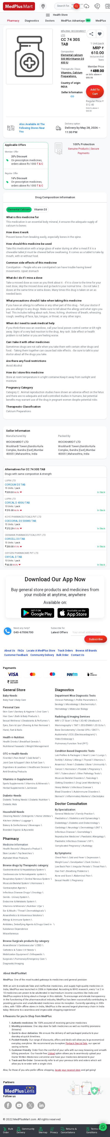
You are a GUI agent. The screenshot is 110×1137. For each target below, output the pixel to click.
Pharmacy (13, 20)
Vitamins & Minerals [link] (37, 783)
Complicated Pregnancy (67, 845)
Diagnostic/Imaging (13, 963)
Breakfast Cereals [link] (29, 741)
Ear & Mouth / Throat (14, 910)
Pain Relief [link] (19, 758)
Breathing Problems (76, 871)
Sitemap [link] (43, 1132)
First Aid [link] (7, 758)
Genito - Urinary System (15, 897)
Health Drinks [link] (10, 741)
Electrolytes (98, 796)
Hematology (61, 709)
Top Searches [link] (25, 853)
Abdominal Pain (82, 875)
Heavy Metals (62, 787)
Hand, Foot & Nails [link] (12, 730)
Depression (93, 857)
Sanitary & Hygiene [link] (25, 711)
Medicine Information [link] (15, 844)
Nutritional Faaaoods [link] (13, 746)
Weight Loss (61, 862)
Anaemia (60, 764)
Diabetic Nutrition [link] (39, 799)
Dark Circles (91, 862)
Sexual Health (62, 880)
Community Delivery (42, 655)
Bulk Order (62, 655)
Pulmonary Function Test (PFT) (71, 743)
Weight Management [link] (37, 746)
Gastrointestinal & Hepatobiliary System (23, 869)
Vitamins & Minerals (14, 906)
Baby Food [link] (8, 700)
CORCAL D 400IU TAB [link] (17, 502)
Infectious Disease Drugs (16, 892)
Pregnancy (94, 769)
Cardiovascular (26, 945)
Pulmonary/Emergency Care (30, 959)
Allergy (78, 760)
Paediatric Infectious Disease (70, 841)
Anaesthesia (9, 945)
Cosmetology (83, 832)
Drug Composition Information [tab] (55, 197)
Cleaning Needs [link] (11, 816)
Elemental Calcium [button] (19, 209)
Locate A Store (41, 650)
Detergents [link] (28, 816)
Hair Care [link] (8, 716)
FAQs (21, 650)
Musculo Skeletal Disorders (69, 778)
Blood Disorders (63, 791)
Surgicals (8, 959)
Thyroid (87, 760)
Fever (70, 764)
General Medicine (64, 813)
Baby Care (20, 700)
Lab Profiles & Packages (67, 755)
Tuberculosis (68, 773)
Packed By (64, 436)
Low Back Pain (62, 866)
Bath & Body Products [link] (26, 716)
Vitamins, (67, 72)
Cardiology (60, 827)
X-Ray (75, 720)
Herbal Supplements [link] (13, 788)
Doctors (50, 20)
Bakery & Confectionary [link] (15, 825)
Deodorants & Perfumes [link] (35, 720)
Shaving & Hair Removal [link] (35, 725)
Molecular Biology (79, 709)
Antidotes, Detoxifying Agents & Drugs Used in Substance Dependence (27, 926)
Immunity (99, 764)
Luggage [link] (26, 820)
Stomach (59, 796)
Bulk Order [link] (8, 1131)
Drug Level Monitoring (87, 782)
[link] (19, 6)
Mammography (63, 725)
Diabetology (61, 823)
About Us (9, 650)
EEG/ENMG (87, 725)
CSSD (39, 945)
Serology (59, 704)
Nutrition (31, 906)
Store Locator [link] (9, 853)
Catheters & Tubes (12, 950)
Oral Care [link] (42, 711)
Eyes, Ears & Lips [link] (12, 725)
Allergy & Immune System (17, 919)
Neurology (73, 827)
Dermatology (87, 827)
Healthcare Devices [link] (38, 767)
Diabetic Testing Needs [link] (15, 799)
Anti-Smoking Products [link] (15, 771)
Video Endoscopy (63, 739)
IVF (90, 841)
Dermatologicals (35, 910)
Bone (89, 764)
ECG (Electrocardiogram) (82, 734)
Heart (85, 755)
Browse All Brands (86, 650)
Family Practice (84, 813)
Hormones (36, 883)
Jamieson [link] (32, 788)
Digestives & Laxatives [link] (14, 767)
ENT (98, 827)
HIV (57, 773)
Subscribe (96, 639)
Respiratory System (13, 879)
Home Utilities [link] (43, 816)
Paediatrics (61, 818)
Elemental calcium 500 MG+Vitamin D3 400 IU (72, 59)
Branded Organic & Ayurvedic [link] (18, 830)
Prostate (82, 769)
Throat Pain (99, 866)
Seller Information (72, 94)
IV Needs (29, 950)
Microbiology (72, 704)
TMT (76, 725)
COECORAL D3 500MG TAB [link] (20, 520)
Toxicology (91, 778)
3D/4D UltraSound (89, 720)
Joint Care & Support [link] (13, 762)
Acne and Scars (63, 875)
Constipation (76, 862)
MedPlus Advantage (75, 20)
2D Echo (99, 725)
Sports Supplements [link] (13, 783)
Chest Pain (61, 857)
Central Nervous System (37, 879)
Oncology (37, 892)
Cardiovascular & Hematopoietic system (24, 874)
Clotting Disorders (64, 782)
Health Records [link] (11, 848)
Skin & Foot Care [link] (34, 762)
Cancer (59, 769)
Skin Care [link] (8, 711)
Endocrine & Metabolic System (19, 901)
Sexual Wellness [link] (11, 720)
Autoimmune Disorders (86, 791)
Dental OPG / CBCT (87, 730)
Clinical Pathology (64, 700)
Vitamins (98, 760)
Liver (93, 755)
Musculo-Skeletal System (16, 883)
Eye (40, 906)
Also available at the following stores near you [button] (32, 128)
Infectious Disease (81, 787)
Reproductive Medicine (67, 836)
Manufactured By (16, 436)
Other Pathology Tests (88, 773)
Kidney (68, 760)
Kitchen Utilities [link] (11, 820)
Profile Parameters (85, 700)
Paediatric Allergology (92, 836)
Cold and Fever (76, 857)
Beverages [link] (34, 825)
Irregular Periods (81, 866)
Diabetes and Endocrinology (83, 823)
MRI (57, 720)
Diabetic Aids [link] (10, 804)
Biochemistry (88, 704)
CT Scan (66, 720)
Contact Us (77, 655)
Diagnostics (32, 20)
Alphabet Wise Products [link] (15, 858)
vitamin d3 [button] (40, 209)
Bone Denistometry (65, 730)
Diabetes (79, 764)
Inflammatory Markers (78, 796)
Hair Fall (59, 871)
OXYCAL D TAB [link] (13, 557)
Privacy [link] (54, 1132)
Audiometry (61, 734)
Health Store (56, 15)
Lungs (101, 755)
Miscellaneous (11, 933)
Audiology (87, 845)
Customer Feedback (16, 655)
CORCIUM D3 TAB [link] (15, 484)
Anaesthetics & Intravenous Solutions (22, 915)
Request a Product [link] (30, 848)
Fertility (59, 760)
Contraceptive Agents (14, 888)
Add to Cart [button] (94, 91)
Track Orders (65, 650)
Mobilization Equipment (15, 954)
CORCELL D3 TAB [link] (15, 538)
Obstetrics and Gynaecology (83, 818)
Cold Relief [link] (33, 758)
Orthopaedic (36, 954)
